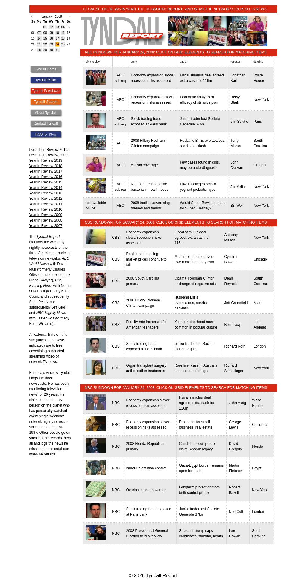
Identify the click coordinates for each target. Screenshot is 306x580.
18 (63, 38)
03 (57, 27)
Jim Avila (237, 187)
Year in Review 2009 (46, 215)
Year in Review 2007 (46, 226)
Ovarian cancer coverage (146, 490)
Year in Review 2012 (46, 198)
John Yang (237, 403)
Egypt (256, 468)
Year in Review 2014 (46, 188)
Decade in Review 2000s (49, 155)
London (259, 346)
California (259, 425)
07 (39, 32)
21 (39, 44)
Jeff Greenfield (236, 303)
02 (51, 27)
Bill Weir (237, 205)
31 (57, 50)
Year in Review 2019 (46, 160)
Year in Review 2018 (46, 166)
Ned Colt (236, 512)
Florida (257, 446)
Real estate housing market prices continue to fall (146, 259)
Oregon (259, 165)
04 (63, 27)
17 (57, 38)
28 (39, 50)
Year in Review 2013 (46, 193)
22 (45, 44)
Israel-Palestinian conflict (146, 468)
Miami (258, 303)
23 (51, 44)
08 (45, 32)
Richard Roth (235, 346)
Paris (257, 121)
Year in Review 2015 (46, 182)
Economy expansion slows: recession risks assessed (143, 237)
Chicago (260, 259)
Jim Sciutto (239, 121)
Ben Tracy (232, 324)
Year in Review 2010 (46, 209)
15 (45, 38)
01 (45, 27)
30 (51, 50)
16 (51, 38)
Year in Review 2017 (46, 171)
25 (63, 44)
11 (63, 32)
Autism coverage (144, 165)
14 (39, 38)
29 (45, 50)
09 (51, 32)
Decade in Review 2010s (49, 149)
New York (261, 100)
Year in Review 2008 (46, 220)
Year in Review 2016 (46, 177)
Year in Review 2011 (46, 204)
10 (57, 32)
